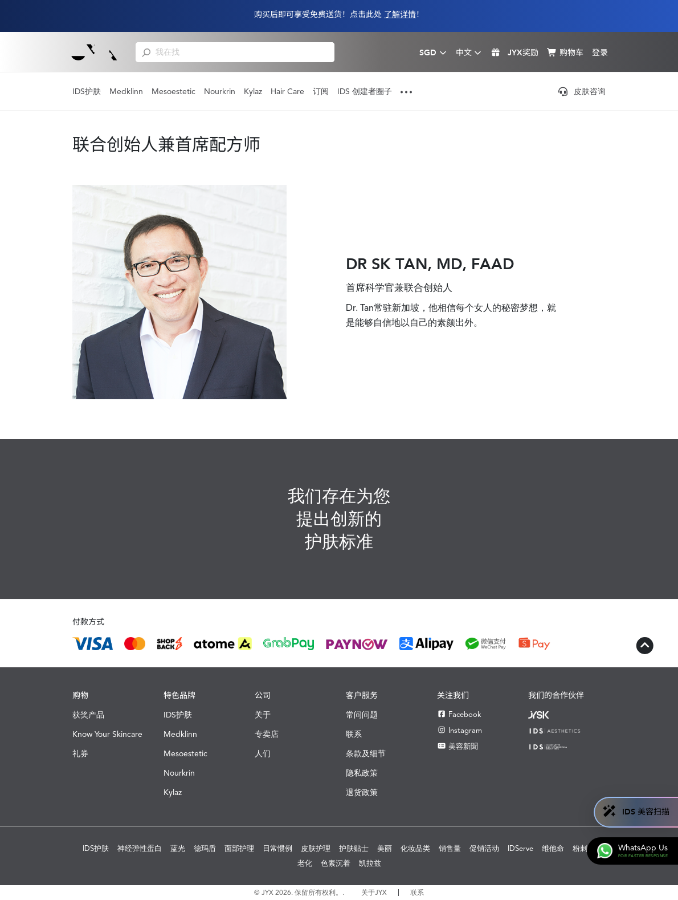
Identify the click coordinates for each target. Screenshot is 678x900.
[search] (146, 51)
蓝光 (177, 848)
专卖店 (267, 734)
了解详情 (400, 14)
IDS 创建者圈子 (364, 91)
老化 (304, 863)
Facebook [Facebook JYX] (459, 714)
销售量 (450, 848)
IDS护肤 (86, 91)
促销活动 (484, 848)
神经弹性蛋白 (139, 848)
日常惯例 (277, 848)
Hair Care (287, 91)
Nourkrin (219, 91)
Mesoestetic (173, 91)
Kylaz (253, 91)
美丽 (384, 848)
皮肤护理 (315, 848)
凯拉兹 (370, 863)
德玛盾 (205, 848)
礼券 (80, 753)
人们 (263, 753)
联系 (354, 734)
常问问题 (362, 714)
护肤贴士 (354, 848)
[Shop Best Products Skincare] (94, 51)
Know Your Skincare (107, 734)
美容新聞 (457, 746)
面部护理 (239, 848)
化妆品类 (415, 848)
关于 (263, 714)
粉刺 (580, 848)
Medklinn (126, 91)
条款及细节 (366, 753)
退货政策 (362, 792)
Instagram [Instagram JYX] (459, 730)
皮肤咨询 (582, 91)
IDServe (520, 848)
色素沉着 (335, 863)
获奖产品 (88, 714)
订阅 (321, 91)
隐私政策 (362, 772)
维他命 (553, 848)
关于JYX (374, 893)
